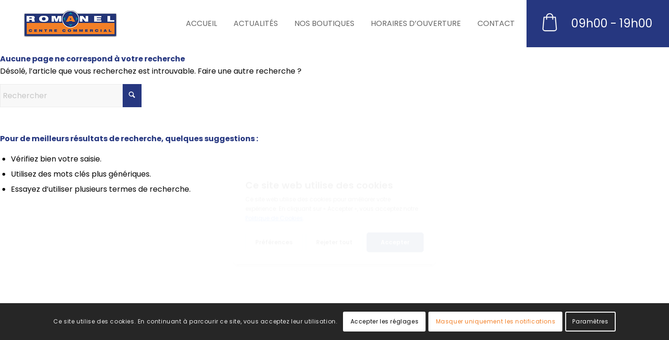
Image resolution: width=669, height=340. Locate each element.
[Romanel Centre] (70, 23)
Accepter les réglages (385, 321)
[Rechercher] (71, 95)
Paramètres (590, 321)
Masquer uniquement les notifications (496, 321)
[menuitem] (205, 23)
